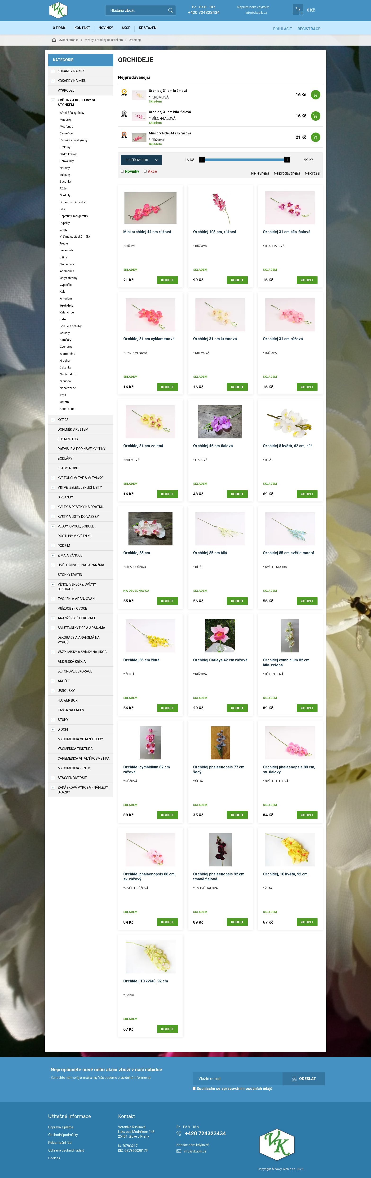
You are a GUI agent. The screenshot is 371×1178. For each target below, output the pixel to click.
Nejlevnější (260, 175)
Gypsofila (66, 287)
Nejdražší (312, 175)
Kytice (63, 422)
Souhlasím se (232, 1085)
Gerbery (65, 335)
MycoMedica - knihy (74, 770)
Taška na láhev (71, 712)
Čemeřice (66, 135)
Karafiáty (65, 342)
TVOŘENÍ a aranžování (76, 601)
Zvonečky (66, 349)
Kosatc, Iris (67, 410)
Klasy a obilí (68, 470)
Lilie (62, 211)
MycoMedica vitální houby (80, 741)
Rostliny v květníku (75, 538)
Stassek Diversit (72, 780)
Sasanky (65, 183)
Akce (132, 29)
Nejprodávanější (287, 175)
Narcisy (65, 169)
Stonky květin (70, 576)
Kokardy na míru (72, 83)
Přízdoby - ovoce (72, 610)
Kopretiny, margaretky (74, 218)
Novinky (111, 29)
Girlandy (65, 499)
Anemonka (67, 273)
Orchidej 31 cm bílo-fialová (170, 114)
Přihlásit (282, 29)
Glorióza (65, 383)
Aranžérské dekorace (77, 620)
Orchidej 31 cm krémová (168, 93)
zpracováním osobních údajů (246, 1085)
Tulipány (65, 176)
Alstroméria (67, 355)
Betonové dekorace (75, 673)
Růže (63, 190)
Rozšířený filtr (137, 162)
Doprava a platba (61, 1123)
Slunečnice (67, 266)
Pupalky (65, 225)
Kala (63, 294)
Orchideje (66, 307)
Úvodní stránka (65, 41)
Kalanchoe (67, 314)
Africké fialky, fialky (72, 114)
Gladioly (65, 197)
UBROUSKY (66, 692)
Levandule (66, 252)
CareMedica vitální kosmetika (84, 760)
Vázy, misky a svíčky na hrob (82, 654)
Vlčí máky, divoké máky (75, 238)
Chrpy (63, 231)
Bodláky (65, 460)
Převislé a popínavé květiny (82, 451)
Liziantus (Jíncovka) (73, 204)
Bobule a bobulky (71, 328)
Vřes (63, 397)
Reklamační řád (59, 1139)
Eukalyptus (68, 441)
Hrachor (65, 362)
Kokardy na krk (71, 73)
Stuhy (63, 722)
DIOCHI (63, 731)
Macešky (65, 121)
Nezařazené (68, 390)
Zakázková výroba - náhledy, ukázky (83, 792)
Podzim (64, 547)
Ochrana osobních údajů (66, 1146)
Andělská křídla (72, 663)
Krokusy (65, 149)
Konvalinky (67, 163)
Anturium (66, 300)
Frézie (64, 245)
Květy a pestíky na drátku (80, 509)
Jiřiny (63, 259)
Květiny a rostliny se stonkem (103, 41)
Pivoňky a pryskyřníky (73, 142)
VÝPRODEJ (66, 92)
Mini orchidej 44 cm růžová (170, 135)
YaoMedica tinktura (75, 751)
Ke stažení (157, 29)
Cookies (54, 1154)
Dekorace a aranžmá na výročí (79, 642)
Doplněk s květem (73, 431)
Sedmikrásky (68, 156)
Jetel (63, 321)
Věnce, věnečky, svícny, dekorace (77, 588)
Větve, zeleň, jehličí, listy (80, 489)
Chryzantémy (68, 280)
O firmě (60, 29)
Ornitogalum (68, 376)
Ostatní (65, 404)
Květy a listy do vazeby (78, 518)
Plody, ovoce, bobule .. (77, 528)
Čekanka (65, 369)
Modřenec (66, 128)
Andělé (64, 683)
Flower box (68, 702)
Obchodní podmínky (63, 1131)
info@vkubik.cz (256, 12)
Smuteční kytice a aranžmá (81, 630)
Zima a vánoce (70, 557)
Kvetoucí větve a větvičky (80, 480)
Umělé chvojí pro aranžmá (81, 567)
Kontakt (85, 29)
